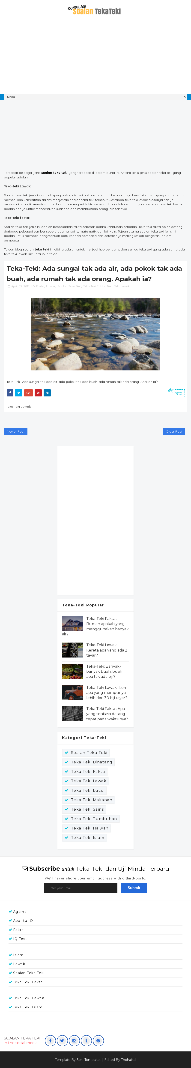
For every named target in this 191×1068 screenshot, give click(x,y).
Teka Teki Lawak (118, 286)
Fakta (40, 286)
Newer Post (15, 431)
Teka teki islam (87, 837)
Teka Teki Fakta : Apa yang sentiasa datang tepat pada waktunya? (107, 714)
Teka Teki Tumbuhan (94, 819)
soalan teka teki (54, 173)
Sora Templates (89, 1060)
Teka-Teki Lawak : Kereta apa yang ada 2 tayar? (106, 650)
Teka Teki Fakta (94, 286)
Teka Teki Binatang (92, 762)
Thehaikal (128, 1060)
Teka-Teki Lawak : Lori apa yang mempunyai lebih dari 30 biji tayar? (106, 692)
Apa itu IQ (23, 921)
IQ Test (20, 939)
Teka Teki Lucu (87, 790)
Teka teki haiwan (90, 828)
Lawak (50, 286)
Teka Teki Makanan (92, 800)
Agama (20, 912)
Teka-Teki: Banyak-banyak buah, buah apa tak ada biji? (104, 671)
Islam (18, 955)
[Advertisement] (95, 57)
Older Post (174, 431)
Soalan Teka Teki (69, 286)
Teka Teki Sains (87, 809)
